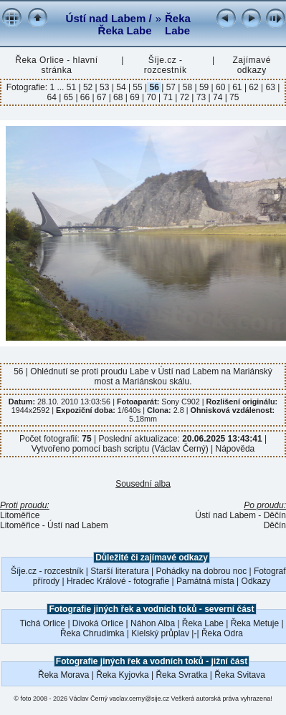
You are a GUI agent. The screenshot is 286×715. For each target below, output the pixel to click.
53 (104, 87)
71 (168, 97)
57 (170, 87)
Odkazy (256, 581)
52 (88, 87)
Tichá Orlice (42, 623)
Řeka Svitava (239, 675)
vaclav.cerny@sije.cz (140, 698)
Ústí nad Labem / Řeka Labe (109, 24)
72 (184, 97)
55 (137, 87)
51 (73, 87)
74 (218, 97)
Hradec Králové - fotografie (118, 581)
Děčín (275, 525)
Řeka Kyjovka (122, 675)
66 (85, 97)
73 (201, 97)
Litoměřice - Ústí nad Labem (54, 525)
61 (237, 87)
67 (102, 97)
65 (68, 97)
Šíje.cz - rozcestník (165, 65)
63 (270, 87)
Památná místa (205, 581)
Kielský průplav (160, 633)
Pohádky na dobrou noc (201, 571)
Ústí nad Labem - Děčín (240, 515)
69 (135, 97)
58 (187, 87)
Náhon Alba (152, 623)
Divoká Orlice (97, 623)
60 (221, 87)
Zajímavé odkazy (251, 65)
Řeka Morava (63, 675)
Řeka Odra (222, 633)
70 (151, 97)
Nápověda (235, 449)
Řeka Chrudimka (92, 633)
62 (254, 87)
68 (118, 97)
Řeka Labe (178, 24)
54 (121, 87)
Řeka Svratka (181, 675)
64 (53, 97)
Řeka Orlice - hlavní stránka (56, 65)
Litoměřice (19, 515)
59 (204, 87)
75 (233, 97)
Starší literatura (119, 571)
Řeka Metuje (255, 623)
